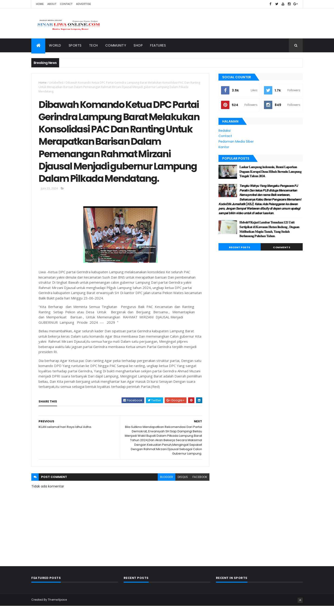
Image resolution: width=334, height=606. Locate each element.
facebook (200, 477)
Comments (281, 247)
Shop (138, 45)
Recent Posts (239, 247)
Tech (93, 45)
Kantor (223, 147)
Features (158, 45)
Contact (66, 4)
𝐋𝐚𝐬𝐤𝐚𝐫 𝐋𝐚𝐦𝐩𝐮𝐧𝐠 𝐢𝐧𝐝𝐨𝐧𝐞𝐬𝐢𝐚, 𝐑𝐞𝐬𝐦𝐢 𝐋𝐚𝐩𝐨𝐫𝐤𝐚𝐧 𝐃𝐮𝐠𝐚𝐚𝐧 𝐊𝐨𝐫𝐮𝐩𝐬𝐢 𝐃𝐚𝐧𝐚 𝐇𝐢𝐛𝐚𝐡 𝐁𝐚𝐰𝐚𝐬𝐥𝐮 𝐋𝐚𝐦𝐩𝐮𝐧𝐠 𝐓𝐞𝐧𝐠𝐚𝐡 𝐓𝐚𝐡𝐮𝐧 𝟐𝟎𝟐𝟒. (270, 171)
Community (115, 45)
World (55, 45)
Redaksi (224, 130)
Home (40, 4)
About (51, 4)
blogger (166, 477)
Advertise (83, 4)
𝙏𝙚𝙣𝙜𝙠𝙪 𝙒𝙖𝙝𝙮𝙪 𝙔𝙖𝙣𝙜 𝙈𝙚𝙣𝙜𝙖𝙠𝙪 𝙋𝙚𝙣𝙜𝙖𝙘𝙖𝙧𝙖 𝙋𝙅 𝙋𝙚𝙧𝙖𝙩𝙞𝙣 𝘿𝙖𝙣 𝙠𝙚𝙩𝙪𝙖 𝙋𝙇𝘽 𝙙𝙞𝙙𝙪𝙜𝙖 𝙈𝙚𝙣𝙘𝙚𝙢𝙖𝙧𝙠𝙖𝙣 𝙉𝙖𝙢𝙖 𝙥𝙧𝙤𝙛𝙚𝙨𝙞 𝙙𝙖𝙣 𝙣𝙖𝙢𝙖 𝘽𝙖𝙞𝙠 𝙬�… (259, 199)
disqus (183, 477)
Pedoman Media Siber (236, 141)
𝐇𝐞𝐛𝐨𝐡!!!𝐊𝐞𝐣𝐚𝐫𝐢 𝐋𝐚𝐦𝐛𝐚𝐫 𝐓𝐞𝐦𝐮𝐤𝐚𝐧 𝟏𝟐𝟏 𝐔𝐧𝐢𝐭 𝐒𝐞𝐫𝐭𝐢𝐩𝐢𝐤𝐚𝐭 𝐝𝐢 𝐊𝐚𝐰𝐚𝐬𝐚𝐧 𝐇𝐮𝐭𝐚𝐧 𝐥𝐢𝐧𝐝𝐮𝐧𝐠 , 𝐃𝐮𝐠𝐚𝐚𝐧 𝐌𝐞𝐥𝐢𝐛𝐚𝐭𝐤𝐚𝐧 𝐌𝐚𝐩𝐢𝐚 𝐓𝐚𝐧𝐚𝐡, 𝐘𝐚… (269, 229)
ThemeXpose (57, 600)
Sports (75, 45)
